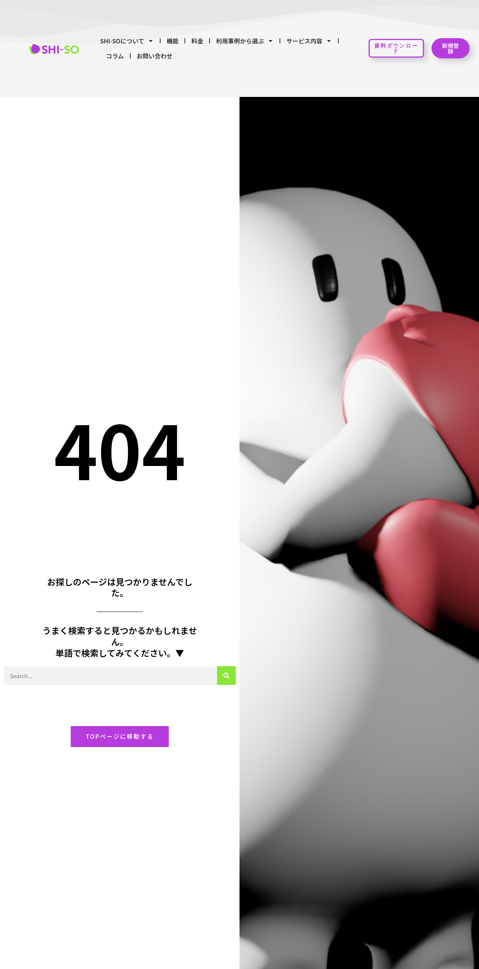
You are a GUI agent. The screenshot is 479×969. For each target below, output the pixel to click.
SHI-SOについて (127, 41)
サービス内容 (309, 41)
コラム (115, 55)
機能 (173, 40)
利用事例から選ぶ (245, 41)
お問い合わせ (155, 55)
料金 (197, 40)
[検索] (226, 675)
